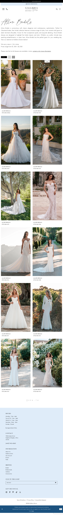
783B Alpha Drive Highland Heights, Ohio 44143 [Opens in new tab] (12, 439)
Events (7, 459)
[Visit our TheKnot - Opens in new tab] (20, 494)
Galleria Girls (9, 455)
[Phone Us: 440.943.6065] (6, 10)
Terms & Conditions (21, 502)
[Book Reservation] (31, 5)
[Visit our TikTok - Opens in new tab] (16, 494)
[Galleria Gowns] (31, 10)
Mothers (8, 473)
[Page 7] (37, 401)
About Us (8, 453)
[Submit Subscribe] (55, 484)
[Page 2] (28, 401)
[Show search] (56, 10)
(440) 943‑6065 (11, 445)
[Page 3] (30, 401)
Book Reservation (38, 1)
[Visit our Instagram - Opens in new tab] (6, 494)
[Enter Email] (31, 484)
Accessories (9, 475)
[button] (3, 10)
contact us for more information (42, 52)
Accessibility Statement (41, 502)
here (33, 513)
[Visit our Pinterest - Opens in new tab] (13, 494)
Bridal (7, 469)
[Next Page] (39, 401)
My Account (9, 457)
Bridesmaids (9, 471)
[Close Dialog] (2, 511)
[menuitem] (3, 10)
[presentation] (16, 85)
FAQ (7, 461)
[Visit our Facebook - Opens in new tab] (9, 494)
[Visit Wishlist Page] (59, 10)
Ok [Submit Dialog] (60, 511)
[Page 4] (32, 401)
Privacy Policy (30, 502)
